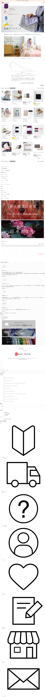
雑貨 (2, 186)
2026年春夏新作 (4, 168)
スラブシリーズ (4, 174)
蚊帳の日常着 (3, 172)
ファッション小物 (4, 180)
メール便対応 (7, 413)
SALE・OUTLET (4, 192)
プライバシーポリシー (33, 358)
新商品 (6, 412)
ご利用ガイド (2, 314)
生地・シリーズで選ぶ (5, 198)
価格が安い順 (7, 88)
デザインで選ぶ (4, 196)
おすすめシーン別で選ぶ (5, 194)
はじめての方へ (4, 316)
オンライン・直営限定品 (5, 170)
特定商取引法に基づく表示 (25, 358)
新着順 (3, 88)
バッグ (2, 182)
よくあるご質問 (4, 317)
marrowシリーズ (4, 176)
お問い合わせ (18, 358)
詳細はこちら (4, 276)
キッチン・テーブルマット (6, 184)
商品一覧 (3, 318)
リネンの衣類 (3, 178)
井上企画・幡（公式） (11, 358)
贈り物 (2, 190)
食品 (2, 188)
